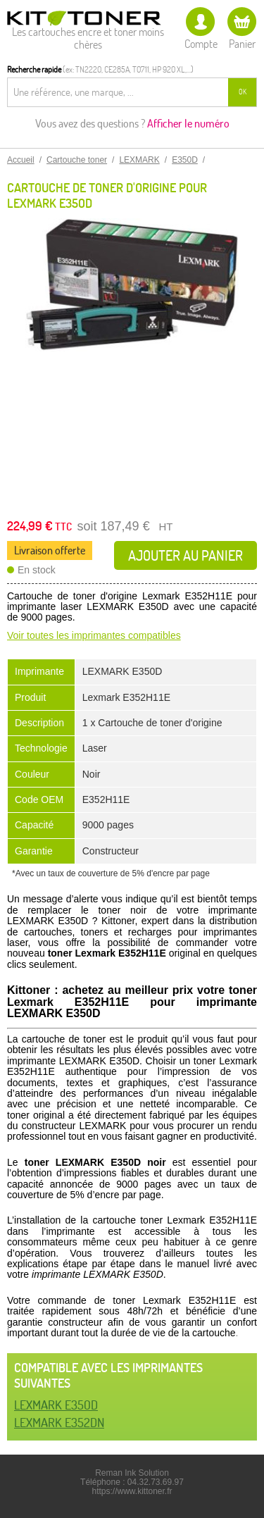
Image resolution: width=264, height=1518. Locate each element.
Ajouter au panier (185, 555)
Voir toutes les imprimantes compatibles (94, 635)
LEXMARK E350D (56, 1405)
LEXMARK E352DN (59, 1422)
